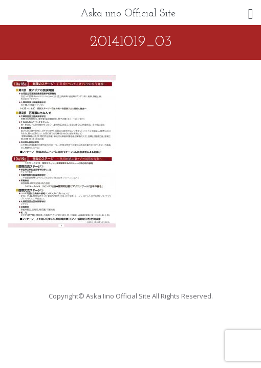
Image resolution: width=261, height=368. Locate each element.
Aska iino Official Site (128, 14)
